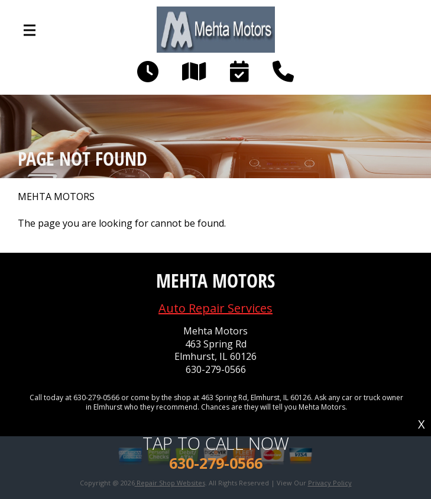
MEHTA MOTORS (56, 197)
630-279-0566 (216, 369)
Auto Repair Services (215, 308)
